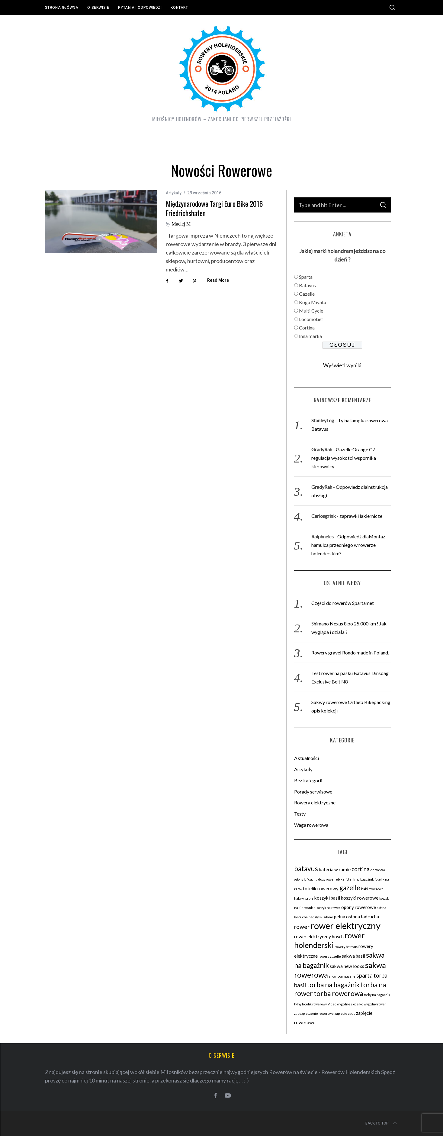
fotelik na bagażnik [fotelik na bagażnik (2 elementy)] (359, 879)
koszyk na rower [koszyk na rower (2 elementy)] (328, 908)
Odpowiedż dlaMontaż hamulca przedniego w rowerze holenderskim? (348, 545)
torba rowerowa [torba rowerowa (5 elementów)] (338, 993)
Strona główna (62, 7)
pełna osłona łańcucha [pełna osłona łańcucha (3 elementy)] (356, 916)
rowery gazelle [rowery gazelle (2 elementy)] (330, 956)
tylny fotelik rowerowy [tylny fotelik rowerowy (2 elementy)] (310, 1004)
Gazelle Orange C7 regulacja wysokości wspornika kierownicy (343, 457)
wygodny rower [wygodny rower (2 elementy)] (375, 1004)
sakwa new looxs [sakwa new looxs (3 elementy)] (347, 966)
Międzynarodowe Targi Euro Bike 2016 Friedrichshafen (214, 208)
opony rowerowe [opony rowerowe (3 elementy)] (358, 907)
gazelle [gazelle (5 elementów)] (349, 888)
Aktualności (306, 758)
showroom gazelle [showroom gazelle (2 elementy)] (342, 976)
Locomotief (311, 319)
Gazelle (307, 294)
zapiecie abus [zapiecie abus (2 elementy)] (345, 1013)
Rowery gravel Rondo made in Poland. (350, 652)
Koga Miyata (312, 302)
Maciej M (181, 223)
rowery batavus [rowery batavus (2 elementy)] (346, 947)
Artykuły (173, 192)
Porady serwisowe (313, 791)
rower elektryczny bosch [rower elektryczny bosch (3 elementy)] (319, 936)
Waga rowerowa (311, 825)
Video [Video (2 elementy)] (332, 1004)
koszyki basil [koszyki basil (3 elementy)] (327, 898)
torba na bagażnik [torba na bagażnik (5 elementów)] (333, 985)
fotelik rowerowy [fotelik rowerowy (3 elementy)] (321, 888)
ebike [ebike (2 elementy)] (340, 879)
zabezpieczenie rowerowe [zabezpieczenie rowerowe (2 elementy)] (314, 1013)
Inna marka (310, 336)
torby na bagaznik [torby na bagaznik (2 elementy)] (377, 995)
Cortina (307, 327)
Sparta (306, 277)
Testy (300, 813)
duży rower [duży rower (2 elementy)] (326, 879)
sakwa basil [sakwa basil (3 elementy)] (353, 956)
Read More (218, 280)
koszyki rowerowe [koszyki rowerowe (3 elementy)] (359, 898)
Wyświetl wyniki (342, 365)
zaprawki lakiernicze (360, 516)
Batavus (307, 285)
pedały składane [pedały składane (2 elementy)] (321, 917)
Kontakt (179, 7)
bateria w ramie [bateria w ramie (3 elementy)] (335, 869)
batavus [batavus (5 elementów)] (306, 869)
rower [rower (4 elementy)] (302, 926)
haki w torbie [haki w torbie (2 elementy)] (303, 898)
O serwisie (98, 7)
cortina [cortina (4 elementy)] (361, 868)
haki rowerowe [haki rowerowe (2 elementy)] (372, 889)
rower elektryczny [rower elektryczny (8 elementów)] (345, 925)
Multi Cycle (311, 310)
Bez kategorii (308, 780)
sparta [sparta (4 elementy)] (364, 975)
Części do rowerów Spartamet (342, 603)
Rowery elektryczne (314, 802)
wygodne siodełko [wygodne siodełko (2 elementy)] (350, 1004)
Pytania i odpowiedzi (140, 7)
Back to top (381, 1123)
